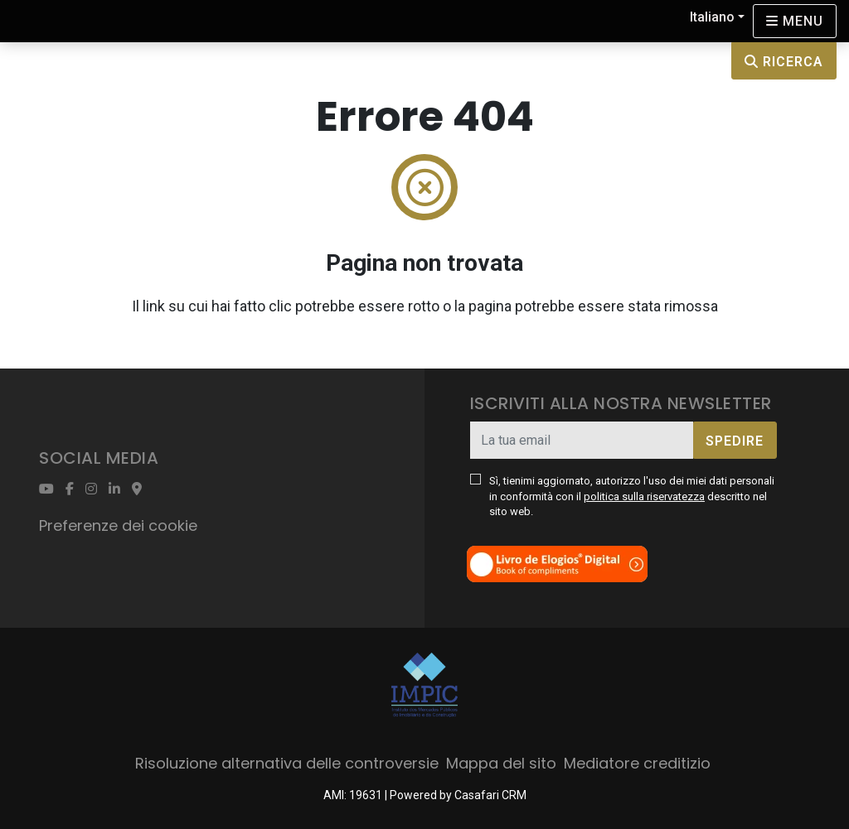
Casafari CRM (490, 795)
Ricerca (784, 62)
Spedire (735, 441)
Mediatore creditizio (637, 763)
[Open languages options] (795, 21)
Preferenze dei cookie (118, 525)
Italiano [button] (712, 17)
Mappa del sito (501, 763)
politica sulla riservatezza (644, 496)
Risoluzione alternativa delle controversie (287, 763)
